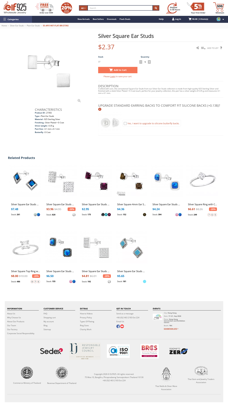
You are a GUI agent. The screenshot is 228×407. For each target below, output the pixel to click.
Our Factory (12, 329)
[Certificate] (85, 351)
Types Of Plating (87, 321)
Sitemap (47, 329)
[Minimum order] (218, 7)
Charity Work (85, 329)
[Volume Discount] (66, 7)
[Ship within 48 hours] (173, 7)
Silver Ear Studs (17, 25)
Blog (46, 325)
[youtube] (122, 327)
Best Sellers (98, 19)
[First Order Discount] (196, 7)
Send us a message (124, 313)
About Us (11, 313)
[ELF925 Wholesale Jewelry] (15, 7)
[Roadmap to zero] (179, 351)
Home (4, 25)
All (83, 8)
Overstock (111, 19)
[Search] (120, 8)
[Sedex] (51, 351)
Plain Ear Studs (33, 25)
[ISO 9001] (118, 351)
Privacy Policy (86, 317)
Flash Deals (125, 19)
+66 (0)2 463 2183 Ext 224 (127, 317)
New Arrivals (84, 19)
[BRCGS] (150, 351)
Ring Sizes (84, 325)
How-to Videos (86, 313)
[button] (16, 19)
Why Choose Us (14, 317)
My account (49, 321)
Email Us (120, 321)
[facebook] (118, 327)
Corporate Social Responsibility (20, 333)
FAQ (45, 313)
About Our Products (15, 321)
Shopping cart (50, 317)
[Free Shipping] (44, 7)
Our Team (11, 325)
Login (112, 76)
